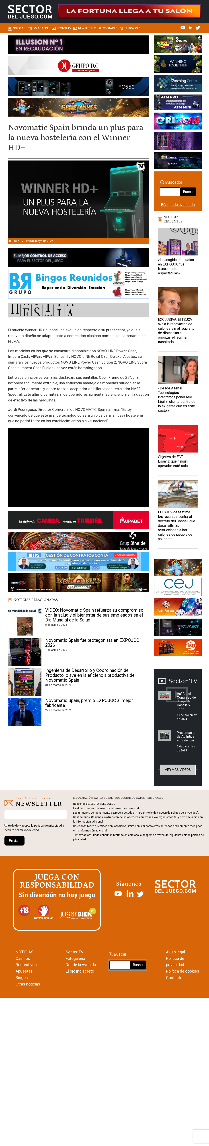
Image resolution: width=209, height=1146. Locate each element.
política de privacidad (48, 825)
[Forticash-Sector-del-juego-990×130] (78, 87)
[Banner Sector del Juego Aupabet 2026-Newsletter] (78, 521)
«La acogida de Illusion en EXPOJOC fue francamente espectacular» (176, 266)
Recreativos (26, 964)
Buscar (188, 192)
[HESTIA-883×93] (78, 311)
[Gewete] (178, 141)
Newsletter (87, 28)
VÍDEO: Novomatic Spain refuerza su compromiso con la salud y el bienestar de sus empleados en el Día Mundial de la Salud (94, 615)
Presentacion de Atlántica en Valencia (186, 736)
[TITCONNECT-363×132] (178, 628)
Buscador (132, 28)
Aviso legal (175, 952)
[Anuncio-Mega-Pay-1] (178, 103)
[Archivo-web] (178, 161)
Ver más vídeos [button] (178, 770)
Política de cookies (182, 971)
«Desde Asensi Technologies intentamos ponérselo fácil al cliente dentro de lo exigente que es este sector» (176, 399)
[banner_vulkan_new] (78, 258)
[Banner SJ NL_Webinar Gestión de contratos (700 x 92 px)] (78, 562)
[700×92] (78, 583)
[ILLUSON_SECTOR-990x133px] (78, 45)
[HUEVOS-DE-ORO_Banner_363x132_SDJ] (178, 45)
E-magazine (41, 28)
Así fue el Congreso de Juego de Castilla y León (186, 701)
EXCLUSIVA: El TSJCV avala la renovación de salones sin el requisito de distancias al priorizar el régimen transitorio (176, 330)
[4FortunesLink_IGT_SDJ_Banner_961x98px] (129, 10)
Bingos (22, 977)
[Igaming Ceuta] (178, 84)
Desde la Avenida (81, 964)
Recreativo (17, 241)
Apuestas (24, 971)
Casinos (23, 958)
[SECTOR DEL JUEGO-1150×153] (78, 66)
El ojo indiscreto (80, 971)
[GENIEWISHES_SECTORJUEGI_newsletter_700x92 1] (78, 108)
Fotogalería (75, 958)
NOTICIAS (24, 952)
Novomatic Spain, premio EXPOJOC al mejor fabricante (89, 703)
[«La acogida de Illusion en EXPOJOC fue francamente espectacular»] (178, 241)
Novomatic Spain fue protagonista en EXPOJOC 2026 (92, 643)
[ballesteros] (178, 608)
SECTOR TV (64, 28)
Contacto (110, 28)
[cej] (178, 587)
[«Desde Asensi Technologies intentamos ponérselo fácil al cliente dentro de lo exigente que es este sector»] (178, 370)
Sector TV (74, 952)
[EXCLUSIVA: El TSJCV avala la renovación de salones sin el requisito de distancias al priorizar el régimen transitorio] (178, 301)
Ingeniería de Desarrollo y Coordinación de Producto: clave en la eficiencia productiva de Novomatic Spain (90, 675)
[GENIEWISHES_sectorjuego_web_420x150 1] (178, 568)
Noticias (19, 28)
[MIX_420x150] (178, 648)
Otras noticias (28, 984)
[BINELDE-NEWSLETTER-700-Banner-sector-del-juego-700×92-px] (78, 541)
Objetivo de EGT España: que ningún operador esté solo (173, 461)
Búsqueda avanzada (178, 204)
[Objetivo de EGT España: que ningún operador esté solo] (178, 439)
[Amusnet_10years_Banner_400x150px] (178, 64)
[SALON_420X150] (178, 121)
